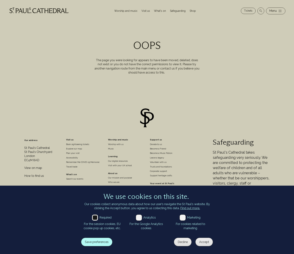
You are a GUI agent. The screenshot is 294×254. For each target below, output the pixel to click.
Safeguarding (178, 10)
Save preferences (97, 242)
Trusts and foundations (161, 167)
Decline (183, 242)
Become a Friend (158, 149)
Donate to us (156, 144)
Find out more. (190, 208)
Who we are (113, 182)
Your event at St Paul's (162, 183)
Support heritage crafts (161, 175)
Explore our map (74, 149)
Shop (193, 10)
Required (105, 217)
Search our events (74, 179)
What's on (160, 10)
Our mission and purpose (120, 178)
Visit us (145, 10)
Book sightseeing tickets (77, 144)
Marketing (193, 217)
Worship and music (125, 10)
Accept (204, 242)
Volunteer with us (158, 162)
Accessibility (72, 158)
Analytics (149, 217)
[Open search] (260, 11)
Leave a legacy (157, 158)
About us (112, 173)
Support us (156, 140)
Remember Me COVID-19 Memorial (82, 162)
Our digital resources (118, 161)
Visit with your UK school (120, 165)
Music (111, 149)
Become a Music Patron (161, 153)
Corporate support (158, 171)
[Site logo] (147, 118)
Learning (113, 156)
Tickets (248, 10)
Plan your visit (73, 153)
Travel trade (71, 167)
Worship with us (115, 144)
